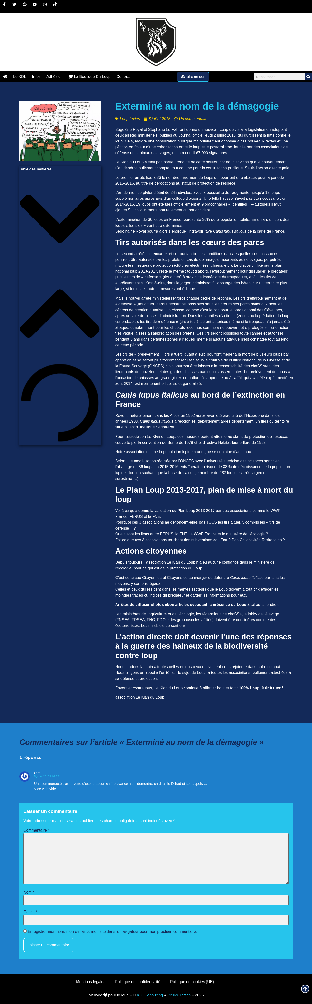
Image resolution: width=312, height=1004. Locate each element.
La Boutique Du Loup (89, 77)
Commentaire (36, 830)
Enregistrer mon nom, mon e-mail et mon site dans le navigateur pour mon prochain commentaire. (112, 932)
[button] (60, 219)
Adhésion (54, 77)
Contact (123, 77)
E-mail (30, 912)
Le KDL (19, 77)
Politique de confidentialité (137, 982)
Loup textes (130, 119)
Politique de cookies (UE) (192, 982)
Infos (36, 77)
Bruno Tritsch (179, 995)
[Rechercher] (308, 76)
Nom (28, 892)
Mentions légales (90, 982)
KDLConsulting (150, 995)
